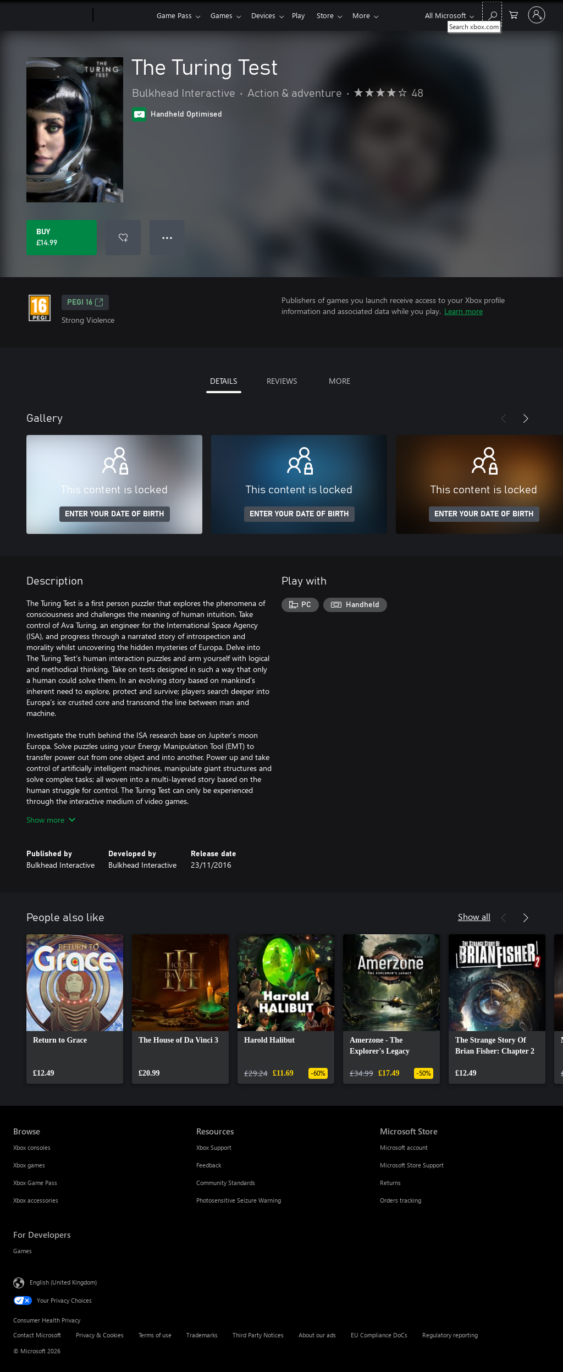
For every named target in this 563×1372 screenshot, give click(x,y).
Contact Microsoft (37, 1334)
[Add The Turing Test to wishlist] (123, 237)
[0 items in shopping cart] (513, 14)
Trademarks (202, 1334)
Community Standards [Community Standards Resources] (225, 1182)
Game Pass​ (174, 15)
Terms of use (155, 1334)
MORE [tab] (339, 381)
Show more (50, 819)
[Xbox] (123, 15)
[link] (74, 1009)
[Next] (526, 418)
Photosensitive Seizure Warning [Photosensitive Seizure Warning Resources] (238, 1200)
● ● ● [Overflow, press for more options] (167, 237)
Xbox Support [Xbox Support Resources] (213, 1147)
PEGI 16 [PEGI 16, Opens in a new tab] (85, 302)
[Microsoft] (51, 15)
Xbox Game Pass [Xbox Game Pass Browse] (35, 1182)
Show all (474, 916)
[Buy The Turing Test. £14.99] (61, 237)
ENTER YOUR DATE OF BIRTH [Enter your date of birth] (114, 514)
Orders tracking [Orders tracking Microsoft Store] (400, 1200)
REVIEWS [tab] (282, 381)
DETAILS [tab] (223, 381)
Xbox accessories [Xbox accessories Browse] (35, 1200)
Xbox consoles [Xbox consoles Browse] (32, 1147)
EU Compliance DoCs (379, 1334)
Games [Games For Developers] (22, 1250)
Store (334, 15)
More (372, 15)
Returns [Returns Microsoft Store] (390, 1182)
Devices (268, 15)
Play (305, 15)
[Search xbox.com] (492, 14)
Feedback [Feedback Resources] (208, 1165)
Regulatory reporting (450, 1334)
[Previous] (504, 418)
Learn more (463, 311)
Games (224, 15)
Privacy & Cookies (100, 1334)
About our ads (317, 1334)
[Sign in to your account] (536, 15)
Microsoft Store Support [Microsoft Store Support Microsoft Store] (412, 1165)
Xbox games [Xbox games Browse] (29, 1165)
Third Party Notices (258, 1334)
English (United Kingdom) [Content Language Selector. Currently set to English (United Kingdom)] (63, 1282)
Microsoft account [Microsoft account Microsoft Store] (404, 1147)
